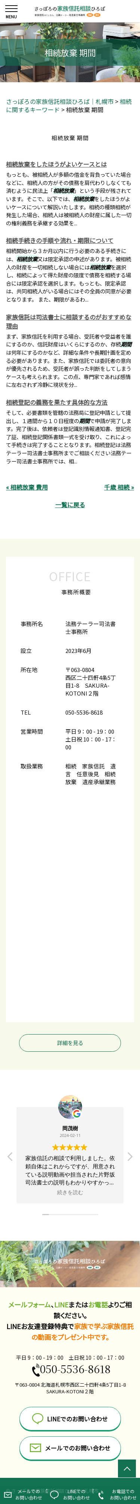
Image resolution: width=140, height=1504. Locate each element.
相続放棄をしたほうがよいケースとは (56, 164)
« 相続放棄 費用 (27, 487)
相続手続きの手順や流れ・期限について (59, 240)
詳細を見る (70, 1043)
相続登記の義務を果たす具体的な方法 (57, 402)
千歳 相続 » (119, 487)
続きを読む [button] (70, 1192)
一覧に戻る (70, 504)
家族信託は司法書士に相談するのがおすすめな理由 (68, 321)
